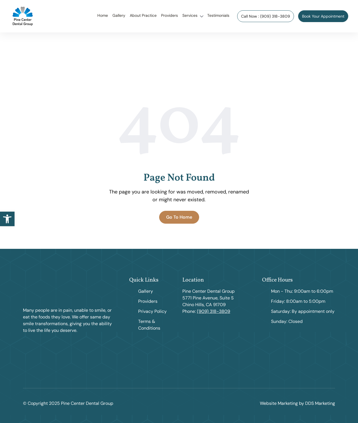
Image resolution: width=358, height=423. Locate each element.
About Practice (143, 15)
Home (102, 15)
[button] (7, 219)
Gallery (118, 15)
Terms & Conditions (149, 324)
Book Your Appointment (323, 16)
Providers (169, 15)
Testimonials (218, 15)
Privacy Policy (152, 311)
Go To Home (179, 217)
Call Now (265, 16)
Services (189, 15)
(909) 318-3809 (213, 311)
